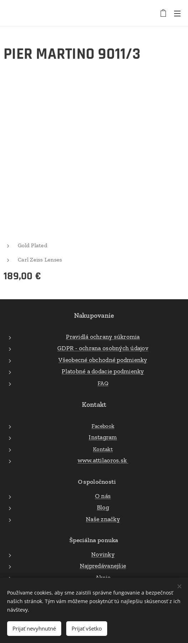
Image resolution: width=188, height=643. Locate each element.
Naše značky (103, 518)
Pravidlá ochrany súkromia (103, 336)
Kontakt (103, 448)
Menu (177, 13)
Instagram (103, 437)
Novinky (103, 554)
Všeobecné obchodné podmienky (102, 359)
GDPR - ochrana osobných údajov (102, 348)
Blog (103, 507)
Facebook (103, 425)
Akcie (102, 577)
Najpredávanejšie (103, 565)
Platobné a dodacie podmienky (103, 371)
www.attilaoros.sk (103, 460)
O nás (103, 495)
